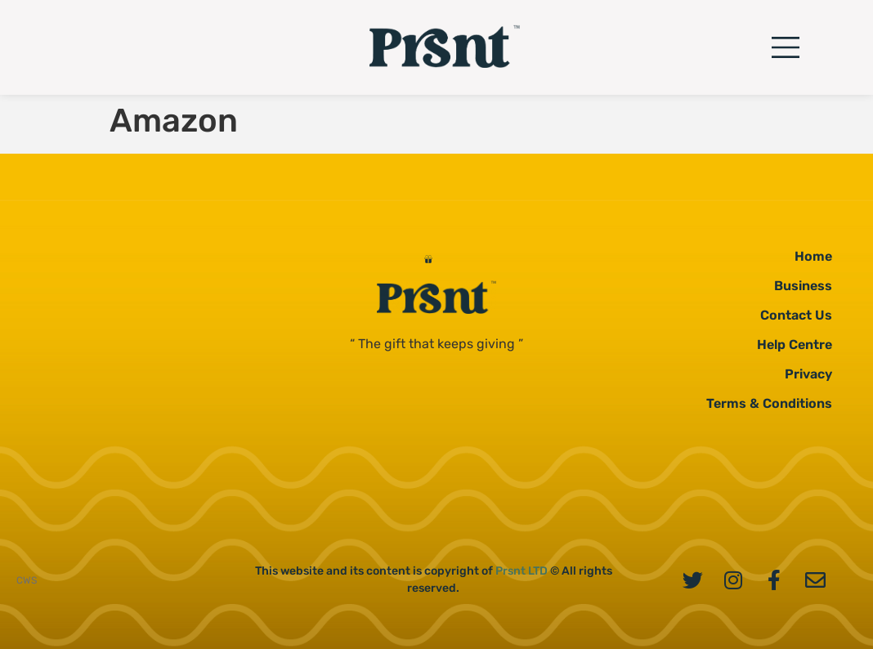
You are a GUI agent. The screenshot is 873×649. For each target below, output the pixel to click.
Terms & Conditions (769, 403)
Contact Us (796, 315)
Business (803, 285)
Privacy (808, 374)
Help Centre (794, 344)
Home (813, 256)
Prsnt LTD (521, 571)
